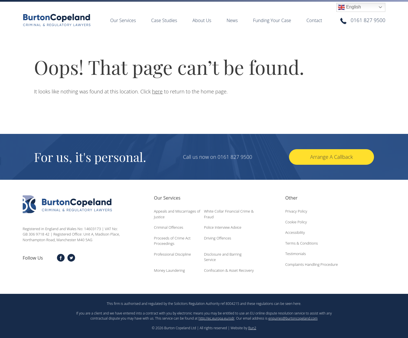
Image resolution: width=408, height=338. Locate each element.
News (232, 20)
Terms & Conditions (301, 243)
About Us (201, 20)
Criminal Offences (168, 227)
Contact (314, 20)
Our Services (123, 20)
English (349, 7)
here (157, 91)
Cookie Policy (296, 221)
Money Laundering (169, 270)
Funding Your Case (272, 20)
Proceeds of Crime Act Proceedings (172, 241)
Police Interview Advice (222, 227)
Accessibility (295, 232)
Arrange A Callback (331, 156)
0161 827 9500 (368, 20)
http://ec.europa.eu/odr (217, 318)
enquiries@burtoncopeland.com (293, 318)
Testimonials (295, 253)
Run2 (252, 328)
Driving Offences (217, 238)
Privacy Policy (296, 211)
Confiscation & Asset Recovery (229, 270)
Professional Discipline (172, 254)
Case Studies (164, 20)
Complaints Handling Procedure (311, 264)
